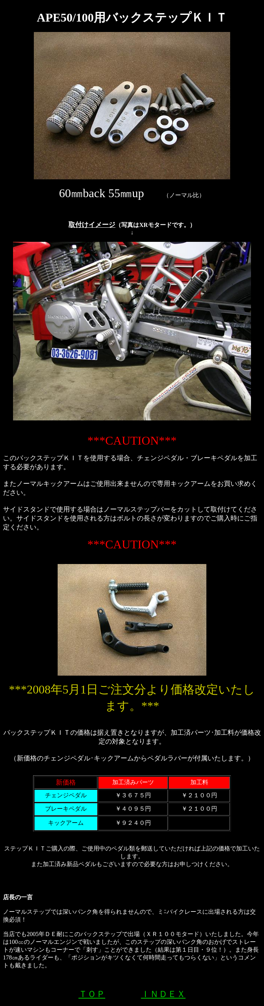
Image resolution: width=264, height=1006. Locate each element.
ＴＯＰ (91, 994)
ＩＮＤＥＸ (163, 994)
